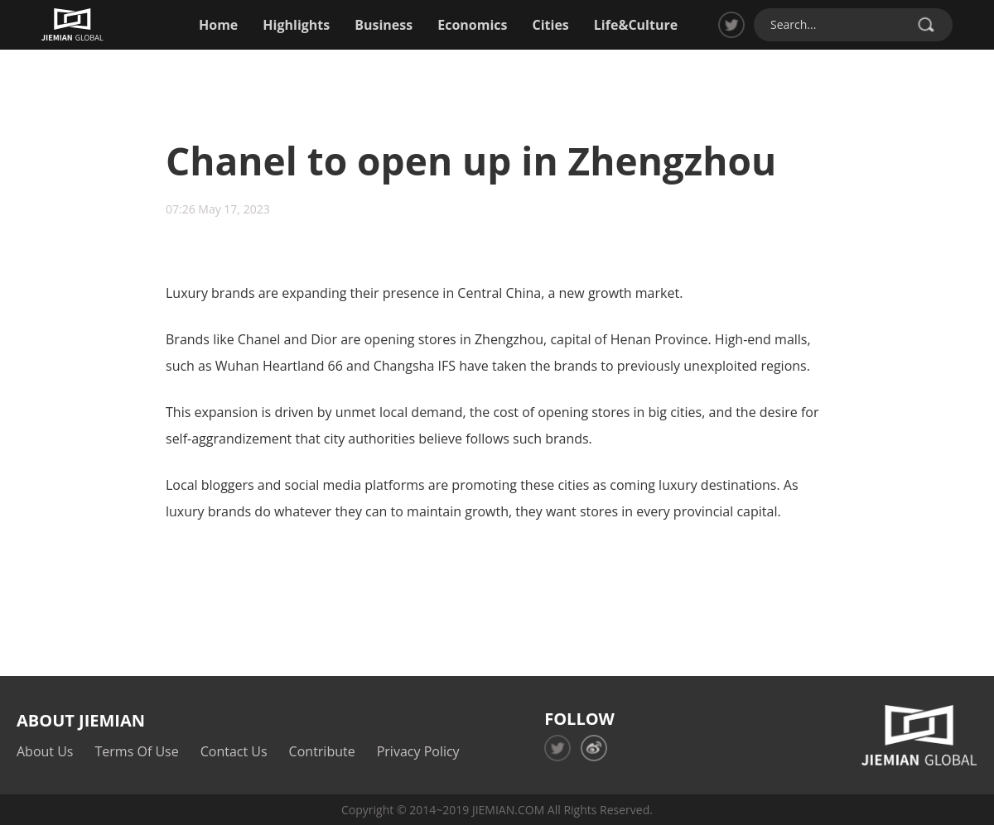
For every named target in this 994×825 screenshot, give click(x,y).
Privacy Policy (418, 751)
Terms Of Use (137, 751)
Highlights (296, 25)
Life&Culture (636, 25)
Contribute (322, 751)
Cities (551, 25)
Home (218, 25)
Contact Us (234, 751)
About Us (45, 751)
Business (384, 25)
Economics (472, 25)
